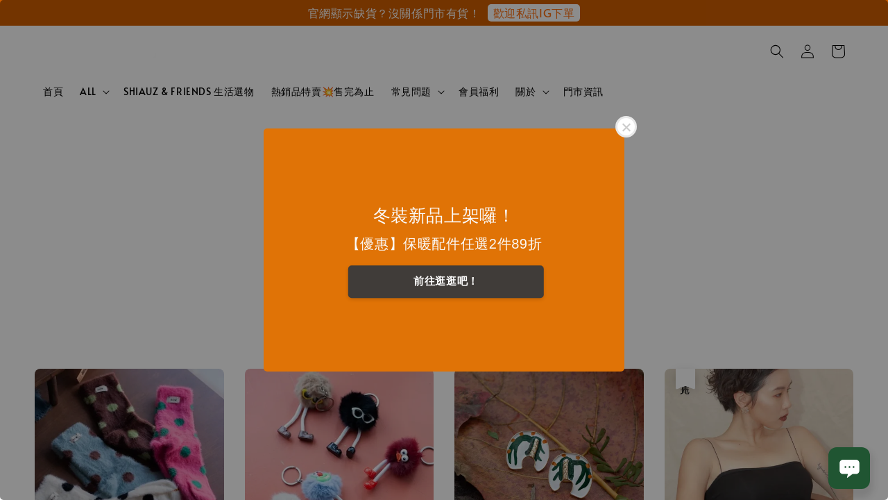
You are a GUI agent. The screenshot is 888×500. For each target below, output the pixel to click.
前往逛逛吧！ (446, 281)
